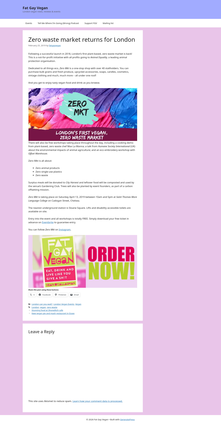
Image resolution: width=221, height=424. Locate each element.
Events (29, 23)
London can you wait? (42, 304)
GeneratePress (127, 419)
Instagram (65, 229)
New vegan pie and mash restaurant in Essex (53, 313)
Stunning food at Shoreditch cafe (47, 310)
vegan (43, 307)
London (35, 307)
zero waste (52, 307)
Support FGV (91, 23)
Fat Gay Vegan (35, 7)
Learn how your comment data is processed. (98, 401)
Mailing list (108, 23)
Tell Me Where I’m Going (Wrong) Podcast (58, 23)
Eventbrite (48, 222)
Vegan (78, 304)
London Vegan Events (63, 304)
